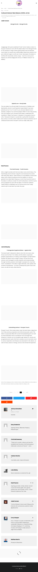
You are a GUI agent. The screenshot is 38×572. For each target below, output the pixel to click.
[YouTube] (20, 569)
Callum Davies (22, 15)
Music (2, 10)
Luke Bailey (28, 15)
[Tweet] (19, 398)
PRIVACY (24, 566)
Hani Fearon (32, 15)
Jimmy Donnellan (4, 15)
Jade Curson (15, 501)
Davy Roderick (10, 15)
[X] (18, 569)
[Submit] (6, 402)
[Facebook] (16, 569)
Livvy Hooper (6, 16)
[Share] (6, 398)
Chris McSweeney (16, 15)
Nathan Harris (13, 16)
